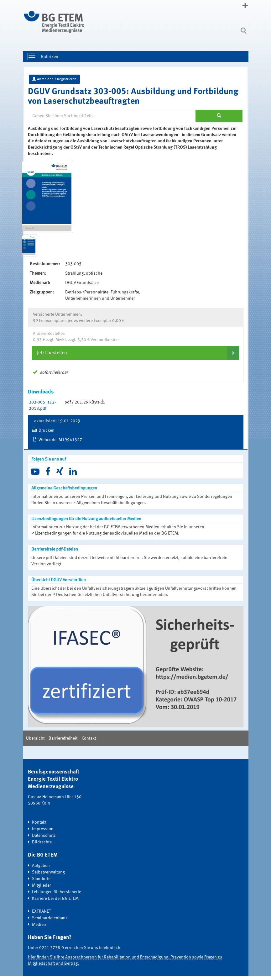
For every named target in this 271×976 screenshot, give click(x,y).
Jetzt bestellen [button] (52, 353)
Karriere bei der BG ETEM (55, 898)
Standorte (41, 879)
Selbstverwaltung (48, 872)
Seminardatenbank (50, 918)
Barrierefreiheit (63, 738)
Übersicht (35, 738)
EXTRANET (41, 911)
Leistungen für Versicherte (56, 892)
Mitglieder (41, 885)
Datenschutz (43, 835)
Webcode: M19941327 (60, 440)
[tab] (135, 353)
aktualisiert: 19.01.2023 (57, 421)
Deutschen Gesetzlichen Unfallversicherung (97, 595)
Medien (39, 924)
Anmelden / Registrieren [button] (54, 79)
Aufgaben (41, 865)
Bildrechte (42, 842)
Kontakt (88, 738)
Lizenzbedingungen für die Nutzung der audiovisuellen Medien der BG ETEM (106, 533)
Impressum (42, 829)
